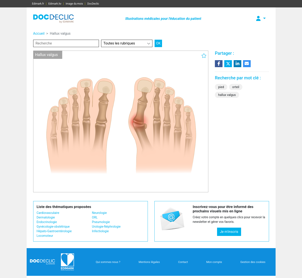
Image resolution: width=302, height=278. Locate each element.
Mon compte (214, 262)
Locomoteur (45, 235)
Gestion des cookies (252, 262)
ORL (95, 217)
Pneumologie (101, 222)
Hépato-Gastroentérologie (54, 231)
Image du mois (74, 3)
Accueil (39, 33)
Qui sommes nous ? (108, 262)
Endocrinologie (47, 222)
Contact (183, 262)
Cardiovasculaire (48, 213)
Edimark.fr (38, 3)
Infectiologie (100, 231)
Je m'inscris (229, 232)
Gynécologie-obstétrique (53, 226)
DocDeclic (93, 3)
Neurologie (99, 213)
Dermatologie (46, 217)
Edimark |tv (54, 3)
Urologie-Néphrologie (106, 226)
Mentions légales (149, 262)
